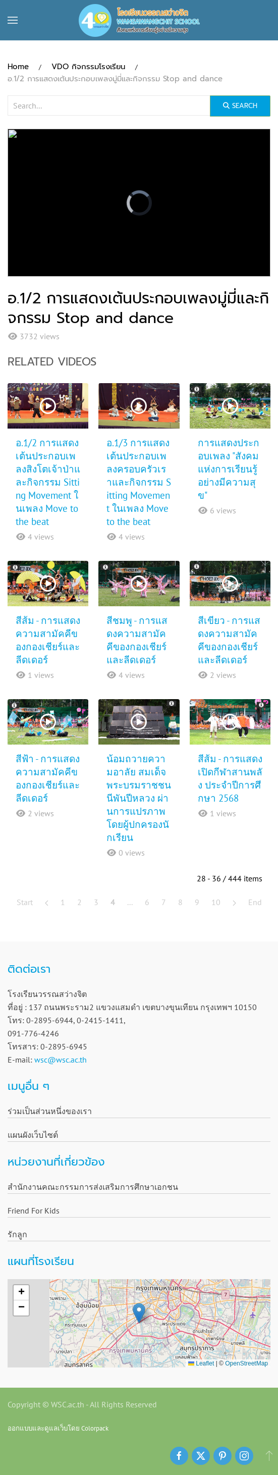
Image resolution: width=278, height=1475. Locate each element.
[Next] (234, 902)
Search (240, 106)
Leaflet (201, 1363)
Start (25, 902)
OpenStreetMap (246, 1363)
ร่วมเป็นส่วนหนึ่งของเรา (50, 1111)
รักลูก (17, 1234)
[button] (13, 20)
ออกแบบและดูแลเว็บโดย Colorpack (58, 1428)
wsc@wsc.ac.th (60, 1060)
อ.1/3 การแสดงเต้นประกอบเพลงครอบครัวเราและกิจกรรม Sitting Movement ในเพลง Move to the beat (138, 482)
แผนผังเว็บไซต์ (33, 1135)
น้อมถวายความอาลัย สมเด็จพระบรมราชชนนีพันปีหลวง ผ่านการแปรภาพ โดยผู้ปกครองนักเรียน (138, 798)
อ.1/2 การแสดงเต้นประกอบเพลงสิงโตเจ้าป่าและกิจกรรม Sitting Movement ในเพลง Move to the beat (48, 482)
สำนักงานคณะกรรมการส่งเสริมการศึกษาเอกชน (93, 1187)
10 (215, 902)
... (130, 902)
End (255, 902)
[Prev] (46, 902)
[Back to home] (139, 20)
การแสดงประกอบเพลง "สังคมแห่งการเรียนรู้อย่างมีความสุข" (228, 469)
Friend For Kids (34, 1210)
